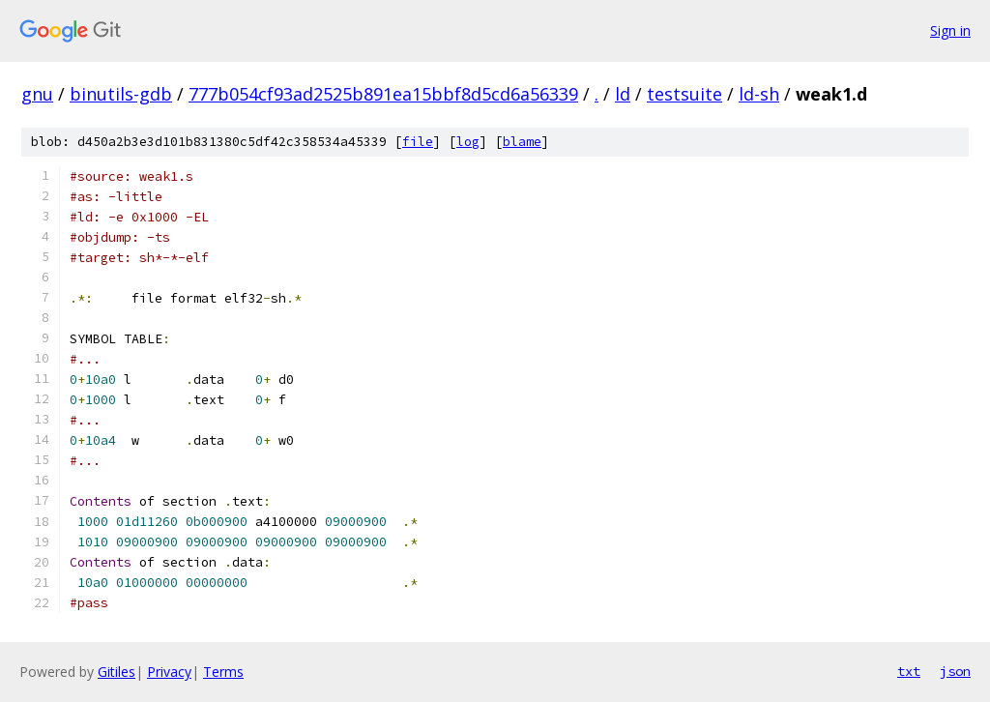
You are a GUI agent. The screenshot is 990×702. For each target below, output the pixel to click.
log (468, 141)
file (417, 141)
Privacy (169, 671)
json (955, 671)
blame (522, 141)
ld (622, 93)
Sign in (950, 30)
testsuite (684, 93)
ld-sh (759, 93)
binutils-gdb (121, 93)
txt (908, 671)
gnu (37, 93)
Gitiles (116, 671)
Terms (223, 671)
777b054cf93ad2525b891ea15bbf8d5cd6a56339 (383, 93)
